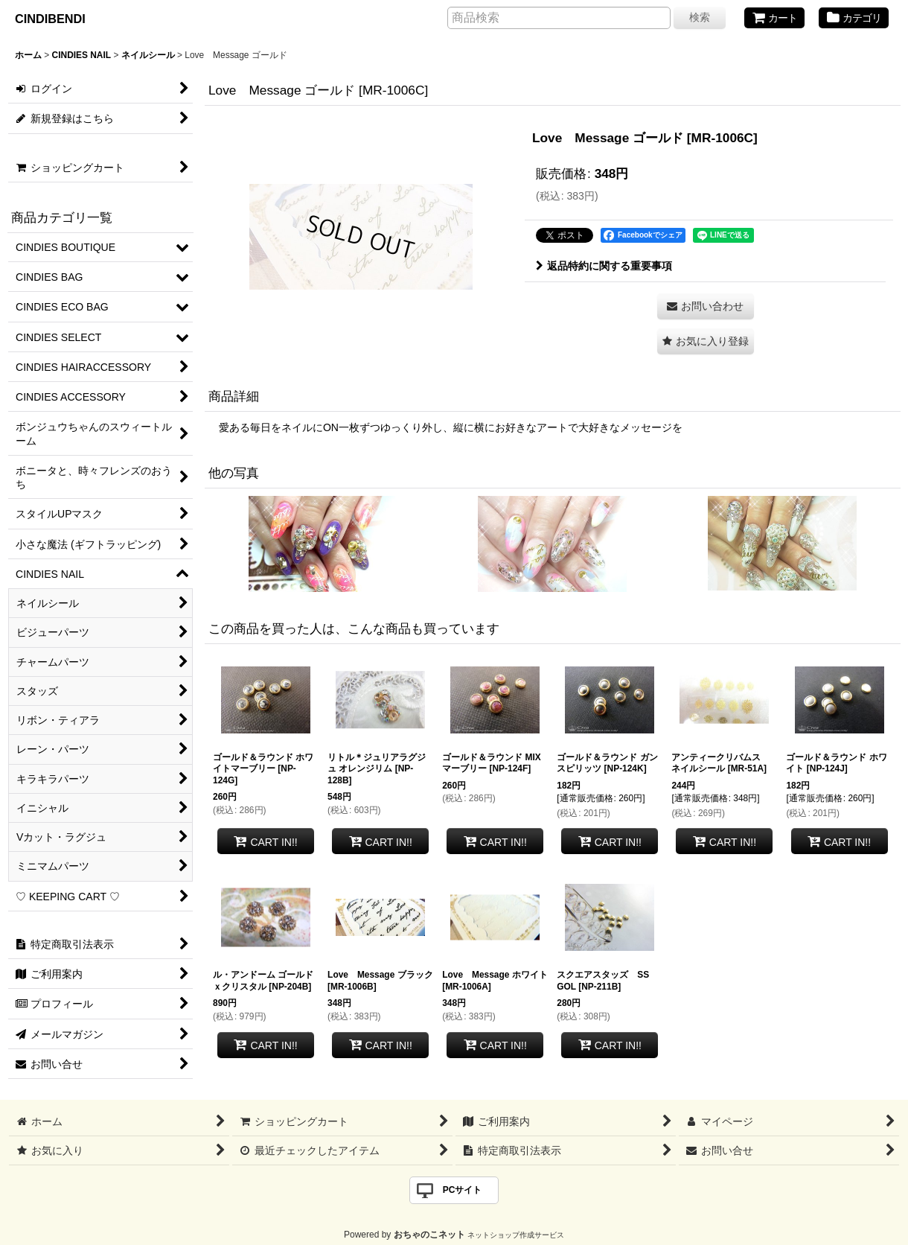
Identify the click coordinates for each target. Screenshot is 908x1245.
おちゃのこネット (429, 1234)
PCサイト (462, 1190)
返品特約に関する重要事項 (604, 266)
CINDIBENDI (50, 18)
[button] (705, 341)
